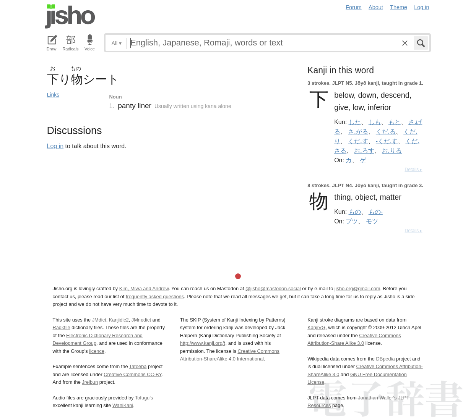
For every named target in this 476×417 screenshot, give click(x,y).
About (376, 7)
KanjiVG (316, 327)
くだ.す (358, 141)
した (355, 122)
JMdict (99, 320)
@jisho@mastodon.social (273, 288)
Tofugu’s (144, 398)
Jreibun (90, 382)
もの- (376, 211)
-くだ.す (387, 141)
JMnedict (141, 320)
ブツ (352, 221)
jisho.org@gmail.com (357, 288)
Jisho (70, 16)
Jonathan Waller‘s (377, 398)
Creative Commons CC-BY (132, 374)
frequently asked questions (155, 296)
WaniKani (122, 405)
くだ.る (386, 131)
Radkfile (61, 327)
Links (53, 95)
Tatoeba (138, 366)
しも (375, 122)
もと (394, 122)
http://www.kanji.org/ (202, 343)
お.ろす (364, 150)
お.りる (392, 150)
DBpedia (385, 359)
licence (96, 351)
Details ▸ (413, 169)
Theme (398, 7)
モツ (372, 221)
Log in (421, 7)
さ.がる (358, 131)
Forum (354, 7)
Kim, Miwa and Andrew (144, 288)
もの (355, 211)
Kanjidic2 (119, 320)
